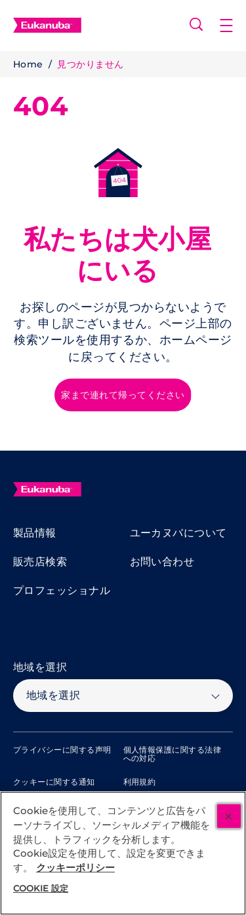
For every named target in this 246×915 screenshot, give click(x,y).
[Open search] (196, 24)
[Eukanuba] (47, 489)
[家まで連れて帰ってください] (122, 395)
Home (28, 64)
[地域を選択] (123, 695)
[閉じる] (229, 816)
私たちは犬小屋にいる (117, 254)
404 (40, 106)
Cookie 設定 (40, 888)
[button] (233, 25)
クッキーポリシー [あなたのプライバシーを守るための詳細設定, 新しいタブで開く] (75, 868)
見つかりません (90, 64)
